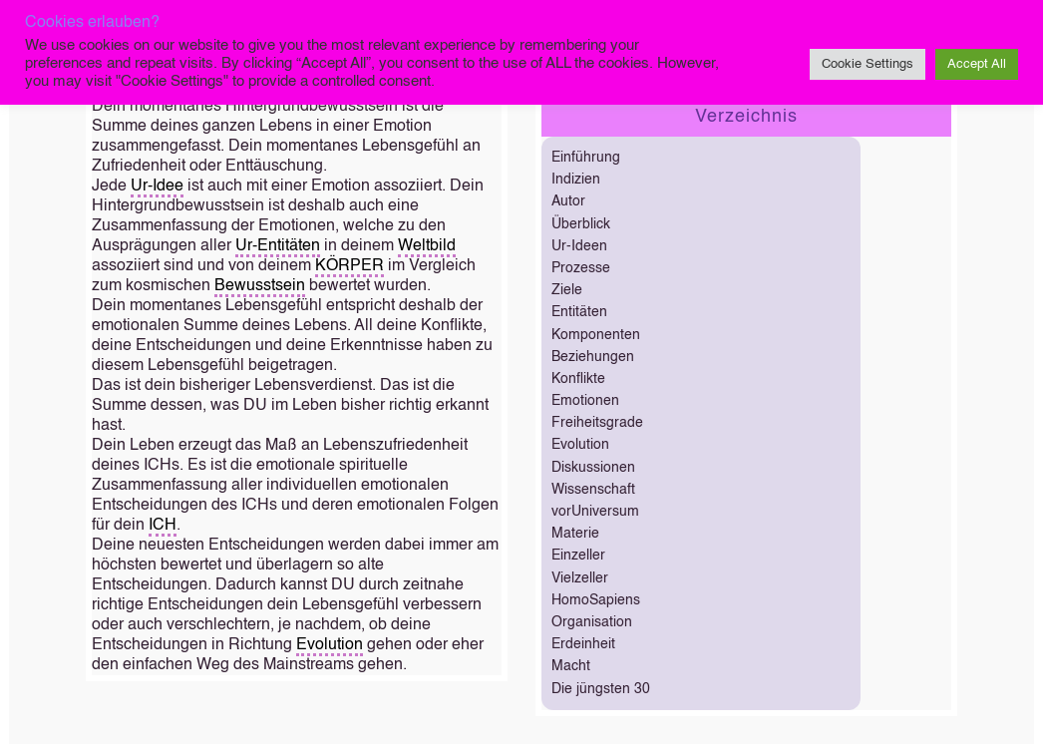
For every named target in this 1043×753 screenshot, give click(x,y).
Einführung (585, 158)
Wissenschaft (593, 490)
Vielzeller (579, 578)
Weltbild (427, 246)
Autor (568, 201)
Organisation (591, 622)
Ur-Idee (157, 186)
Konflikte (578, 379)
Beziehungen (592, 357)
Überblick (580, 224)
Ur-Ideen (579, 246)
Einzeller (578, 556)
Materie (575, 534)
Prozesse (580, 268)
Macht (570, 666)
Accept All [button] (976, 64)
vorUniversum (595, 512)
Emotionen (585, 401)
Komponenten (595, 335)
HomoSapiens (595, 600)
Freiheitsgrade (597, 423)
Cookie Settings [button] (867, 64)
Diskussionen (593, 468)
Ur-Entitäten (277, 246)
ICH (162, 526)
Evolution (329, 645)
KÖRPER (349, 266)
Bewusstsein (259, 286)
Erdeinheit (583, 644)
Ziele (566, 290)
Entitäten (579, 312)
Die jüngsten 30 (600, 689)
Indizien (575, 180)
